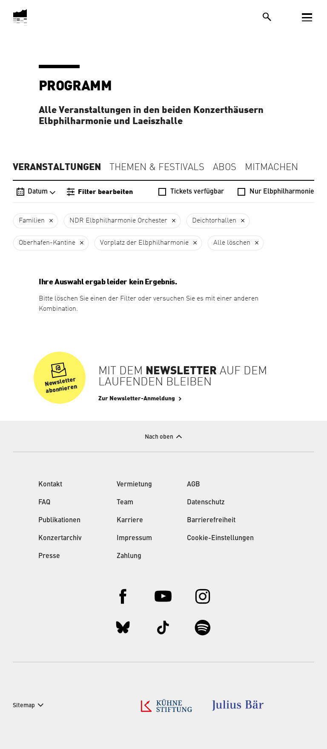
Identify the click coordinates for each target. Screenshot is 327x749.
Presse (49, 556)
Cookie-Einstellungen (220, 538)
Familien (32, 220)
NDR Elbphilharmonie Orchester (118, 220)
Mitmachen (271, 167)
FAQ (44, 502)
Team (125, 502)
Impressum (134, 538)
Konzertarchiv (60, 538)
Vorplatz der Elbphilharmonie (144, 243)
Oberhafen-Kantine (47, 243)
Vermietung (134, 484)
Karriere (130, 520)
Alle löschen (231, 243)
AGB (193, 484)
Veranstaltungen (57, 167)
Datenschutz (206, 502)
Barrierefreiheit (211, 520)
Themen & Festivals (156, 167)
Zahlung (129, 556)
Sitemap (24, 706)
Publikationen (59, 520)
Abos (224, 167)
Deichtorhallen (214, 220)
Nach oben (159, 437)
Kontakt (50, 484)
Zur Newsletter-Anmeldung (136, 399)
